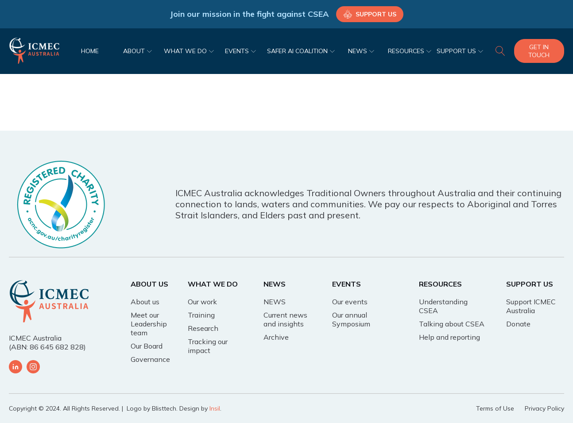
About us (145, 301)
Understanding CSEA (443, 306)
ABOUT (137, 51)
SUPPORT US (460, 51)
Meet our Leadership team (149, 323)
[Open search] (500, 51)
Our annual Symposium (351, 319)
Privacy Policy (544, 408)
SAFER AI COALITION (301, 51)
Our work (202, 301)
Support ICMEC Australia (531, 306)
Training (201, 314)
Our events (350, 301)
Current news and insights (285, 319)
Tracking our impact (208, 346)
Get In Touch (539, 51)
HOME (90, 51)
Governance (150, 359)
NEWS (361, 51)
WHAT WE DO (189, 51)
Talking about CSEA (451, 323)
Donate (518, 323)
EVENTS (240, 51)
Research (203, 328)
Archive (276, 337)
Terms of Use (495, 408)
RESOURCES (409, 51)
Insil (214, 408)
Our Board (147, 346)
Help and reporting (449, 337)
